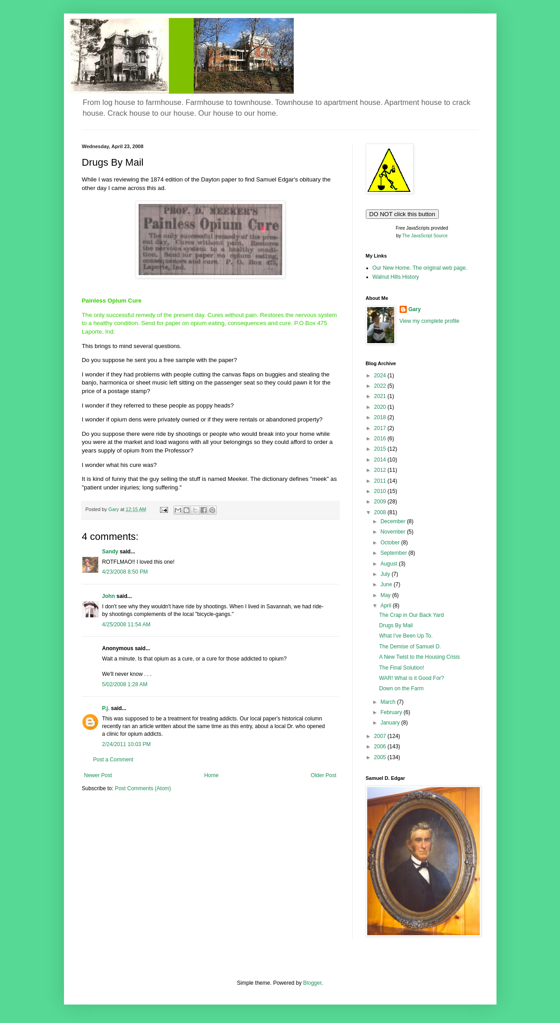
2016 (380, 438)
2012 (380, 470)
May (386, 595)
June (386, 584)
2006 (380, 746)
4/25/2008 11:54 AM (126, 624)
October (390, 542)
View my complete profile (430, 321)
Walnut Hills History (396, 277)
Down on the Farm (401, 688)
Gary (415, 309)
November (393, 532)
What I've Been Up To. (406, 636)
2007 (380, 736)
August (389, 564)
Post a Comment (113, 759)
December (393, 521)
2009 (380, 501)
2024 (380, 375)
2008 (380, 512)
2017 (380, 428)
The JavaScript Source (425, 235)
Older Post (324, 775)
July (386, 574)
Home (211, 775)
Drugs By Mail (396, 625)
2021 (380, 396)
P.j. (105, 708)
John (108, 596)
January (390, 723)
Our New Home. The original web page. (420, 268)
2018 (380, 417)
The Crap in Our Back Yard (411, 615)
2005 (380, 757)
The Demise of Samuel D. (410, 646)
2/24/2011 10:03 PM (126, 744)
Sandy (110, 551)
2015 (380, 449)
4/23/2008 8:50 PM (125, 572)
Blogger (312, 983)
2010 (380, 491)
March (388, 702)
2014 (380, 460)
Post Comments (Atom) (143, 788)
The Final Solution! (401, 668)
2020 (380, 407)
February (391, 712)
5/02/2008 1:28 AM (125, 684)
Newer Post (98, 775)
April (386, 605)
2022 (380, 386)
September (394, 553)
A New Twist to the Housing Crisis (419, 657)
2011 (380, 481)
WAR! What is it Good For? (411, 678)
